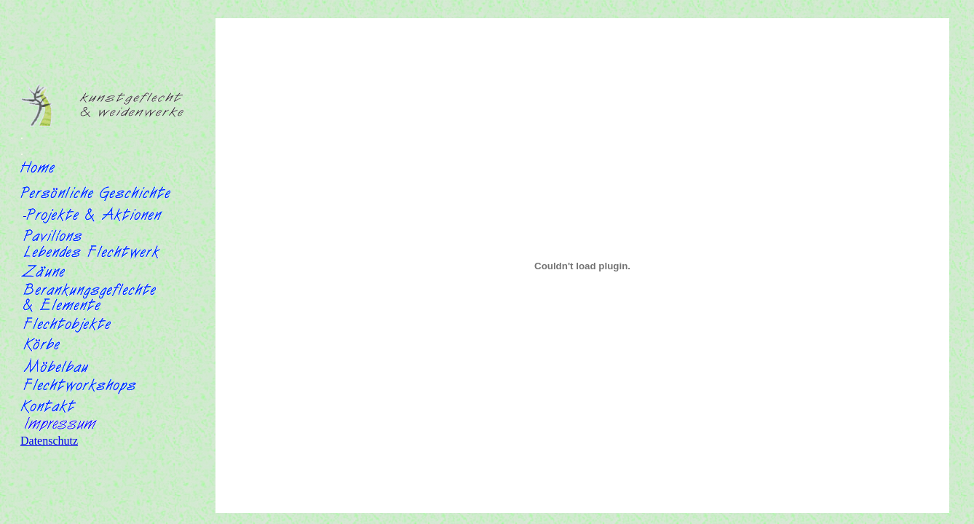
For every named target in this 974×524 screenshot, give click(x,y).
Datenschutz (49, 440)
